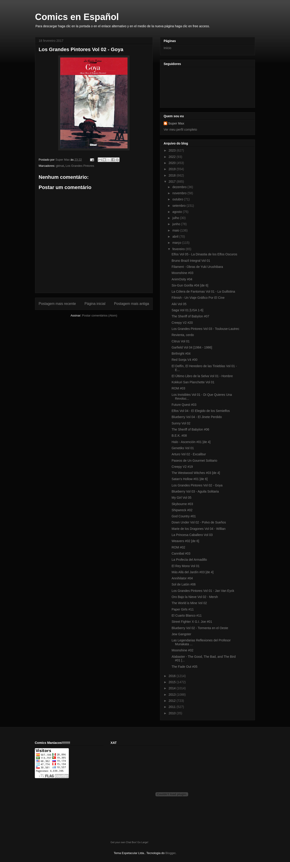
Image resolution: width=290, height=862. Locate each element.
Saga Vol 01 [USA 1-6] (187, 310)
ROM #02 (178, 547)
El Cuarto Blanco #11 (187, 615)
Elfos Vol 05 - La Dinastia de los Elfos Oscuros (204, 254)
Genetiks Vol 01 (183, 448)
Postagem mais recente (57, 304)
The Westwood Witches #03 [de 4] (196, 473)
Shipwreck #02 (182, 510)
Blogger (170, 853)
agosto (177, 212)
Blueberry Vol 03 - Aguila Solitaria (195, 491)
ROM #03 (178, 388)
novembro (179, 193)
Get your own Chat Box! (123, 842)
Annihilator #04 (182, 578)
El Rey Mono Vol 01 (186, 566)
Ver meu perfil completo (180, 129)
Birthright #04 (181, 353)
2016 (173, 676)
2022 (173, 157)
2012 (173, 701)
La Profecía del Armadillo (189, 559)
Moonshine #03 (182, 273)
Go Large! (142, 842)
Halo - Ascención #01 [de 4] (191, 442)
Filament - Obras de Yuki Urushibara (197, 267)
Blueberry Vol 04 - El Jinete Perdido (197, 417)
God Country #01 (184, 516)
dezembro (179, 187)
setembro (179, 205)
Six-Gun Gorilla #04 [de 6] (190, 285)
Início (167, 48)
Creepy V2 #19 (182, 466)
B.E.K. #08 (179, 435)
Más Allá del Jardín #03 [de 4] (192, 572)
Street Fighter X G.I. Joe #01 (192, 621)
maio (176, 230)
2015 (173, 682)
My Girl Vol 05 (181, 497)
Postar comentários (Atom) (99, 315)
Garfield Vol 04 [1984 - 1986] (192, 347)
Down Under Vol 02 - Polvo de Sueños (199, 522)
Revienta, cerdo (183, 335)
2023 (173, 150)
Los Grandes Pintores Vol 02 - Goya (197, 485)
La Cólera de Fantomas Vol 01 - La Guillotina (203, 291)
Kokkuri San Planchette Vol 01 (193, 382)
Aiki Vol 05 (179, 304)
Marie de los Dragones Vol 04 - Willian (198, 529)
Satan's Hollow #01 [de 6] (190, 479)
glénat (60, 165)
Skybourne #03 (182, 504)
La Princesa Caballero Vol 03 (192, 535)
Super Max (176, 123)
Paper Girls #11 (183, 609)
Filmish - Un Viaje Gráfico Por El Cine (198, 297)
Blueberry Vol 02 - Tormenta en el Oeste (200, 628)
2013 (173, 694)
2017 (173, 181)
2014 (173, 688)
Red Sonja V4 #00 (185, 359)
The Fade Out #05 (185, 666)
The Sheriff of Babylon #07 (190, 316)
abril (175, 236)
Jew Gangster (181, 634)
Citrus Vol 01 (181, 341)
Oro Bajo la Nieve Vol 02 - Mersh (195, 597)
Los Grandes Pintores (80, 165)
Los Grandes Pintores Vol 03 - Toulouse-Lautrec (205, 329)
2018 (173, 175)
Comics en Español (77, 17)
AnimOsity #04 (182, 279)
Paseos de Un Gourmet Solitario (194, 460)
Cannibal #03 (181, 553)
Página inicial (95, 304)
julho (176, 218)
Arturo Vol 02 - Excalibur (189, 454)
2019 (173, 169)
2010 (173, 713)
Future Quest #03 (184, 404)
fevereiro (178, 249)
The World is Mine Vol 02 (189, 603)
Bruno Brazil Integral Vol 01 (191, 260)
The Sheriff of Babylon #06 (190, 429)
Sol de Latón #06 (184, 584)
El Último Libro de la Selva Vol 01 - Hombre (202, 376)
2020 (173, 163)
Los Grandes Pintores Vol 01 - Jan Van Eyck (203, 591)
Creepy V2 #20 (182, 322)
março (177, 242)
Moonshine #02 (182, 650)
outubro (178, 199)
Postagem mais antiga (131, 304)
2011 (173, 707)
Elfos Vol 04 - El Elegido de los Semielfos (201, 411)
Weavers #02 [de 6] (185, 541)
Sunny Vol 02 (181, 423)
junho (176, 224)
